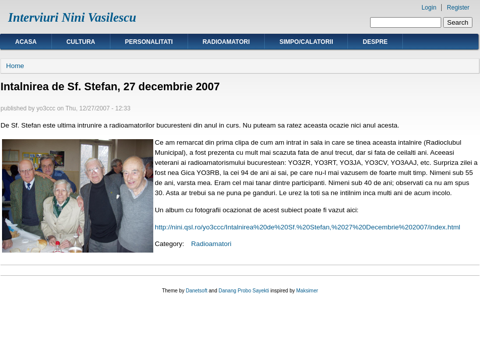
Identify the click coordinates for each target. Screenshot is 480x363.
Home (15, 66)
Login (429, 7)
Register (458, 7)
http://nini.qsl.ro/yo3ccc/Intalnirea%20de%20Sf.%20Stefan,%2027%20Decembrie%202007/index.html (307, 227)
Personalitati (149, 41)
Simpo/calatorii (306, 41)
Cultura (81, 41)
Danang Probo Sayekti (243, 290)
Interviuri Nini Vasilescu (72, 17)
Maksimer (307, 290)
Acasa (26, 41)
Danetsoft (196, 290)
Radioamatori (226, 41)
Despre (375, 41)
